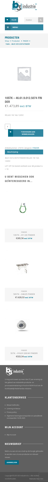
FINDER (25, 41)
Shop (7, 41)
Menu (11, 27)
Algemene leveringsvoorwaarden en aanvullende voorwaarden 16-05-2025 (24, 417)
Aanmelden (12, 462)
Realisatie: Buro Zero (36, 479)
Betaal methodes (13, 405)
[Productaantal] (7, 126)
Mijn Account (11, 435)
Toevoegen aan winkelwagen (28, 133)
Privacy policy (12, 412)
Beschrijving (12, 152)
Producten (16, 41)
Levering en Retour (13, 409)
